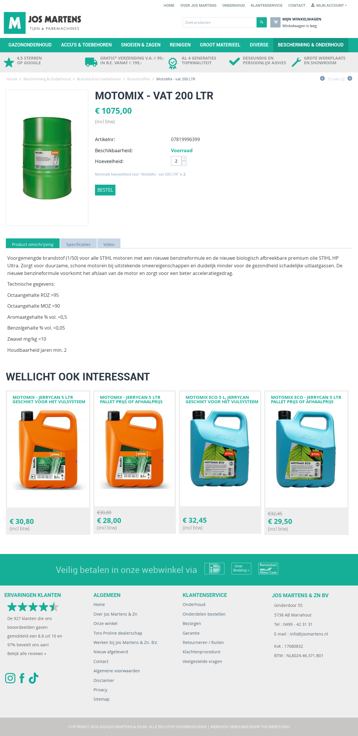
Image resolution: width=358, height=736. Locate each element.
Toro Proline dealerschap (118, 633)
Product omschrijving (32, 244)
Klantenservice (267, 5)
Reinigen (180, 45)
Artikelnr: (105, 139)
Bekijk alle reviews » (26, 653)
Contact (297, 5)
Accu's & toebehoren (86, 45)
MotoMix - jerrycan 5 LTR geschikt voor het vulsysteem (49, 399)
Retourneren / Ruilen (203, 642)
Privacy (100, 689)
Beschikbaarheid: (114, 150)
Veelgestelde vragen (202, 661)
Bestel (105, 190)
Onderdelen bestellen (204, 614)
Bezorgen (192, 623)
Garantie (191, 633)
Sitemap (102, 699)
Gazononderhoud (30, 45)
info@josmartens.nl (309, 634)
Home (169, 5)
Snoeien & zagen (140, 45)
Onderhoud (233, 5)
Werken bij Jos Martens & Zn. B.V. (126, 642)
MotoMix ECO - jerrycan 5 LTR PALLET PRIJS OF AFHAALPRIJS (306, 399)
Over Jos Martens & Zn (115, 614)
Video (108, 244)
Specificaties (78, 244)
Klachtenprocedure (201, 651)
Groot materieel (220, 45)
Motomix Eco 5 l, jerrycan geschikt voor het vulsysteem (222, 399)
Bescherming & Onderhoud (311, 45)
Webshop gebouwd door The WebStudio (250, 726)
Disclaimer (104, 680)
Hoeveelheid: (109, 161)
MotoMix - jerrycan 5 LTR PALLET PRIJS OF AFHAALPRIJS (131, 399)
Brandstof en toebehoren (99, 79)
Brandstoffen (138, 79)
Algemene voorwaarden (117, 670)
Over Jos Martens (198, 5)
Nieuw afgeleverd (111, 651)
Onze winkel (105, 623)
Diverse (259, 45)
